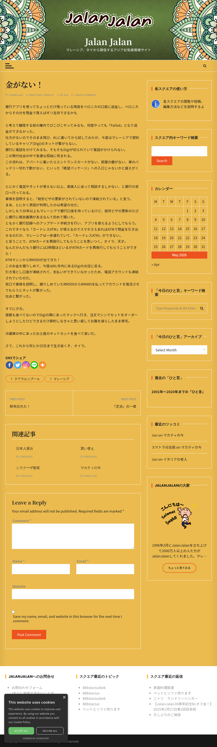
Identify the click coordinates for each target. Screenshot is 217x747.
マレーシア (61, 379)
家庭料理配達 (163, 687)
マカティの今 (91, 467)
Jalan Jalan (108, 41)
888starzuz (91, 693)
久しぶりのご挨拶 (167, 714)
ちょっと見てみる (179, 568)
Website (19, 586)
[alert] (36, 718)
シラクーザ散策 (28, 467)
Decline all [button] (50, 730)
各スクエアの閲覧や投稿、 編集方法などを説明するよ (183, 104)
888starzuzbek (94, 687)
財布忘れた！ (20, 406)
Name (19, 561)
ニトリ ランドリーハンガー (175, 698)
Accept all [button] (21, 730)
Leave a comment (85, 95)
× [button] (64, 697)
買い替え (87, 448)
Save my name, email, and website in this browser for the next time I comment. (67, 618)
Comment (22, 520)
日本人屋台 (24, 448)
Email (83, 561)
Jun (65, 95)
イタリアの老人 (175, 459)
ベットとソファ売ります (101, 709)
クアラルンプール (27, 379)
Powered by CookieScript (36, 738)
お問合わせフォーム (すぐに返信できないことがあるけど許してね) (33, 693)
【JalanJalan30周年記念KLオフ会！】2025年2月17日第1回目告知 (182, 706)
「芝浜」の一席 (124, 406)
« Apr (156, 264)
